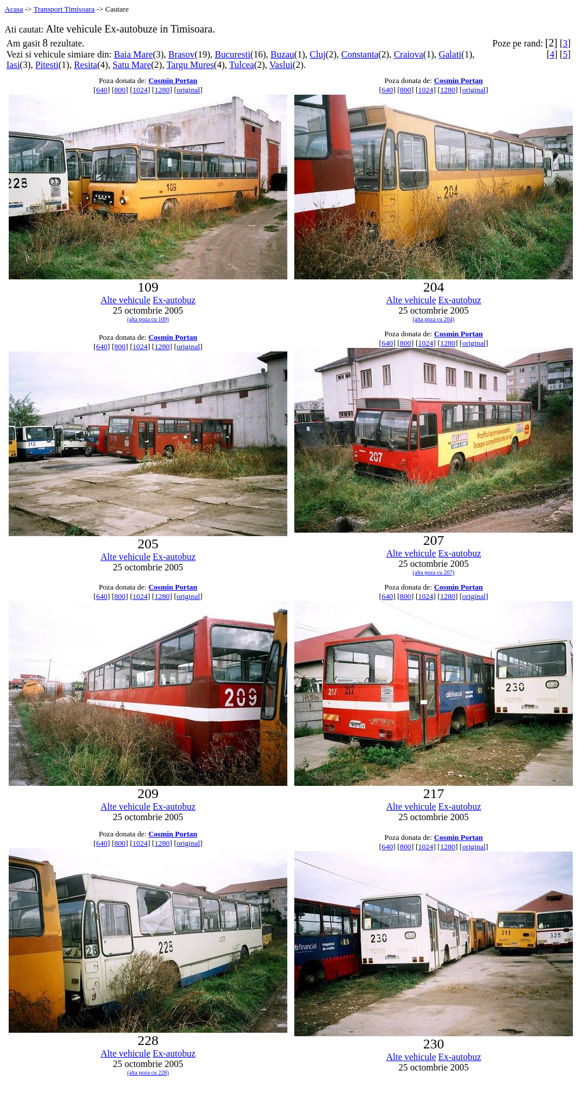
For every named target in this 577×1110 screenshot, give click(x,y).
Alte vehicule (125, 300)
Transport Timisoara (64, 9)
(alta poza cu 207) (434, 572)
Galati (450, 54)
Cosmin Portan (173, 80)
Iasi (13, 65)
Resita (85, 65)
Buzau (282, 54)
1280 (162, 89)
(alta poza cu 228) (148, 1072)
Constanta (359, 54)
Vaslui (281, 65)
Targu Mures (190, 65)
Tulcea (241, 65)
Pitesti (47, 65)
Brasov (181, 54)
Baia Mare (133, 54)
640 (101, 89)
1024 (139, 89)
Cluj (318, 54)
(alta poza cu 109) (148, 319)
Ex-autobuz (174, 300)
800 (120, 89)
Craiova (408, 54)
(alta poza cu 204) (434, 319)
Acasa (14, 9)
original (188, 89)
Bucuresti (232, 54)
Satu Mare (132, 65)
